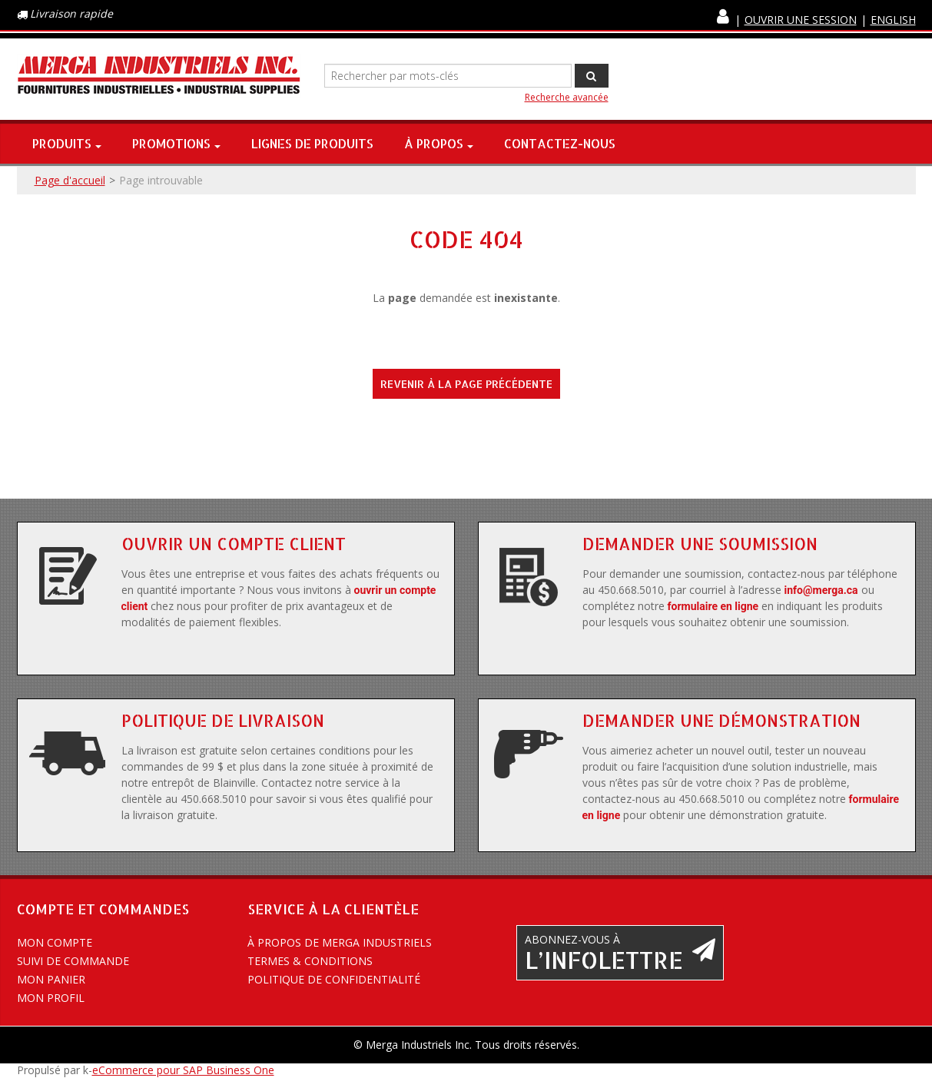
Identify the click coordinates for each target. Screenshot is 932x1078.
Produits (66, 143)
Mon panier (51, 979)
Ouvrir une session (801, 19)
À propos (438, 143)
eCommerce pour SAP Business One (183, 1070)
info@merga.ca (821, 590)
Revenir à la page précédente (466, 383)
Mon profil (51, 997)
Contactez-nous (559, 143)
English (893, 19)
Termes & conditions (310, 961)
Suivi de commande (73, 961)
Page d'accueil (70, 180)
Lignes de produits (312, 143)
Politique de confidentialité (333, 979)
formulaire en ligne (713, 606)
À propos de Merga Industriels (339, 942)
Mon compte (54, 942)
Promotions (176, 143)
